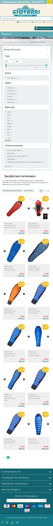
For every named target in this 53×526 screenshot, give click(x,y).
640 (8, 129)
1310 (8, 118)
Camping (10, 88)
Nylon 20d (10, 153)
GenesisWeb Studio (40, 518)
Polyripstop (11, 159)
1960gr (9, 126)
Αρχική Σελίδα (7, 42)
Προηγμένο (8, 166)
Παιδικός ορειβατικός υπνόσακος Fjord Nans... (9, 397)
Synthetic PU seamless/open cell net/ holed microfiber (25, 162)
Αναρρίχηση (11, 91)
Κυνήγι (9, 96)
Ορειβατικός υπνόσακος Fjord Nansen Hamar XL (34, 396)
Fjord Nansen (12, 78)
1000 (8, 112)
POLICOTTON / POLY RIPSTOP (16, 156)
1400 (8, 121)
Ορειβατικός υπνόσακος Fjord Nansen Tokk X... (33, 225)
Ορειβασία (24, 42)
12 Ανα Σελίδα (28, 190)
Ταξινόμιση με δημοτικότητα (12, 190)
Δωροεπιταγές (47, 22)
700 (8, 135)
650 (8, 132)
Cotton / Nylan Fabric (14, 150)
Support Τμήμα (37, 22)
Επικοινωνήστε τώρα (23, 22)
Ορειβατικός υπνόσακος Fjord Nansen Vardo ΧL (34, 268)
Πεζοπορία (11, 102)
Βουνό (16, 42)
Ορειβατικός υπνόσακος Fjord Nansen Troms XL (10, 225)
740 (8, 138)
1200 (8, 115)
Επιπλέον (8, 140)
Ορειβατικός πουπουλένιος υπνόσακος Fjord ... (10, 268)
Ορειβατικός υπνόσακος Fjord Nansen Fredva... (9, 354)
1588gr (9, 124)
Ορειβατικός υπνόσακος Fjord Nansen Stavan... (33, 311)
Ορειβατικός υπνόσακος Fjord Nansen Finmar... (9, 311)
